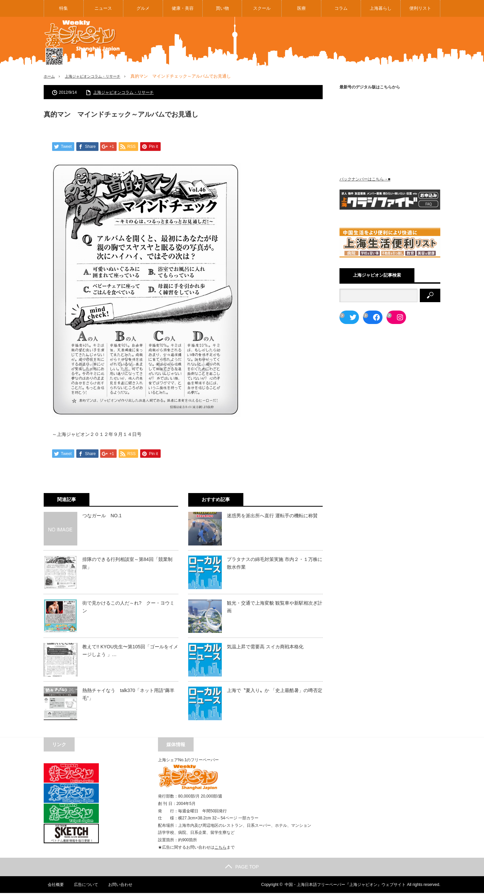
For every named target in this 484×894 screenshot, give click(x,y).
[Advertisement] (318, 42)
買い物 (222, 8)
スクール (262, 8)
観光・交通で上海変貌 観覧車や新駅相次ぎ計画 (274, 607)
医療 (301, 8)
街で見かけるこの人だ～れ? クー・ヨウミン (128, 607)
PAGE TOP (242, 867)
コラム (341, 8)
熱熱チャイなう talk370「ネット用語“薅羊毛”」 (128, 695)
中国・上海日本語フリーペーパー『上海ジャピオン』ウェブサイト (345, 885)
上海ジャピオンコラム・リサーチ (99, 76)
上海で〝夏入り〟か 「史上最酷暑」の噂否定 (274, 691)
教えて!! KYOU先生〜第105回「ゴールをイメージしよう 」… (130, 651)
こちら (220, 848)
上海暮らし (381, 8)
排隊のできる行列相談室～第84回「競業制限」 (127, 564)
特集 (63, 8)
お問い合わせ (117, 885)
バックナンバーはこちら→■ (364, 179)
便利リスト (420, 8)
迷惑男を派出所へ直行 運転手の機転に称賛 (272, 516)
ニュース (103, 8)
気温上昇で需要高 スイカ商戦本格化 (265, 647)
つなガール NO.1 (102, 516)
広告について (82, 885)
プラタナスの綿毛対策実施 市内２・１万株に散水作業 (274, 564)
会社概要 (52, 885)
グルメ (143, 8)
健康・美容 (183, 8)
